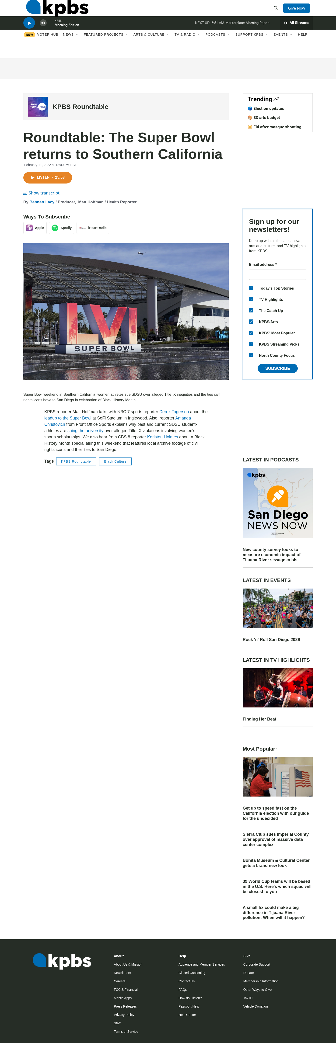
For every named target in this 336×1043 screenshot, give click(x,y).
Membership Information (261, 981)
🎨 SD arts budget (264, 117)
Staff (117, 1023)
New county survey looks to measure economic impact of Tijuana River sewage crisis (272, 554)
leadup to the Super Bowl (67, 418)
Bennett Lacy (41, 202)
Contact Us (186, 981)
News (68, 48)
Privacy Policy (124, 1015)
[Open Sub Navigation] (77, 48)
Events (280, 48)
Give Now (298, 12)
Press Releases (125, 1006)
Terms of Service (126, 1031)
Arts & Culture (148, 48)
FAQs (182, 989)
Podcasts (215, 48)
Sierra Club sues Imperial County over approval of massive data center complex (276, 839)
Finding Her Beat (259, 719)
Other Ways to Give (257, 989)
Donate (248, 973)
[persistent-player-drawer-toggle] (296, 33)
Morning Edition (67, 36)
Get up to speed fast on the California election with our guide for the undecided (276, 813)
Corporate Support (256, 964)
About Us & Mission (128, 964)
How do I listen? (190, 998)
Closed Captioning (191, 973)
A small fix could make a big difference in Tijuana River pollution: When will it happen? (274, 912)
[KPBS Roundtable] (38, 107)
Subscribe (277, 368)
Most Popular (261, 749)
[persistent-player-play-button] (29, 34)
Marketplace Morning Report (247, 33)
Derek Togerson (174, 411)
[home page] (54, 12)
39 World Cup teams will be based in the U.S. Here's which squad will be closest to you (277, 886)
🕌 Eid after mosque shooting (274, 127)
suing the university (85, 430)
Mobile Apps (123, 998)
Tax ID (248, 998)
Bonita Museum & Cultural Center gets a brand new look (276, 863)
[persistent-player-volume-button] (43, 34)
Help (303, 48)
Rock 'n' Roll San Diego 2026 (271, 639)
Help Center (187, 1015)
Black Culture (115, 461)
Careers (120, 981)
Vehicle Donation (255, 1006)
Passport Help (188, 1006)
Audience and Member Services (201, 964)
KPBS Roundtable (80, 106)
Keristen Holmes (162, 437)
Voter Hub (47, 48)
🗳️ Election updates (266, 108)
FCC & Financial (126, 989)
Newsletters (122, 973)
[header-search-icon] (277, 12)
